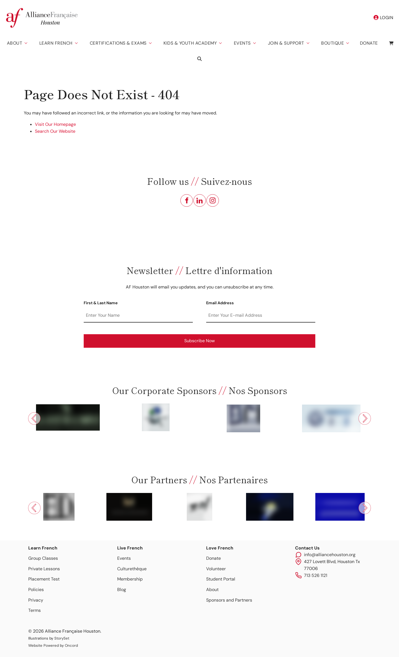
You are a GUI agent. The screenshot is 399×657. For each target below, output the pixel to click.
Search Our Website (55, 131)
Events (242, 43)
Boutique (332, 43)
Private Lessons (44, 569)
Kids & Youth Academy (190, 43)
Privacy (35, 600)
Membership (130, 579)
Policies (36, 589)
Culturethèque (132, 569)
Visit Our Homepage (55, 124)
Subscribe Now (199, 341)
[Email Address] (260, 316)
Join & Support (286, 43)
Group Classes (43, 558)
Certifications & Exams (118, 43)
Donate (369, 43)
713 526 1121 (315, 575)
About (14, 43)
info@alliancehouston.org (329, 555)
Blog (121, 589)
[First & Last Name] (138, 316)
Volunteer (216, 569)
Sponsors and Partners (229, 600)
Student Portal (220, 579)
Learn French (56, 43)
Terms (34, 610)
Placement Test (44, 579)
